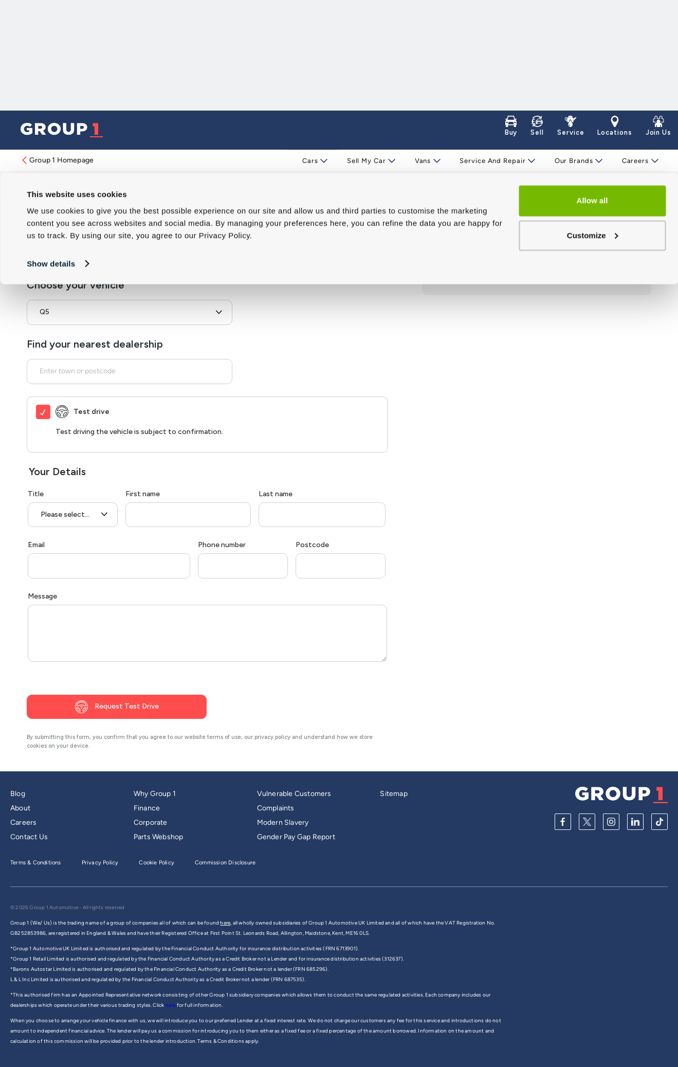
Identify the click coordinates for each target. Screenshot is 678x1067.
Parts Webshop (159, 837)
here (171, 1005)
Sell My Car (367, 161)
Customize (592, 62)
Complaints (276, 808)
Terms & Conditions (35, 862)
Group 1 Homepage (57, 160)
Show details (51, 90)
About (20, 808)
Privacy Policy (100, 862)
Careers (631, 161)
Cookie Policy (156, 862)
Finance (147, 808)
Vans (422, 161)
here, (225, 922)
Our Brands (571, 161)
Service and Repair (491, 161)
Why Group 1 (155, 793)
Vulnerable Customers (294, 793)
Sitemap (393, 793)
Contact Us (29, 837)
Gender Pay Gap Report (296, 837)
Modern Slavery (283, 822)
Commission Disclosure (225, 862)
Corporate (151, 822)
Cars (312, 161)
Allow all (592, 27)
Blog (17, 793)
